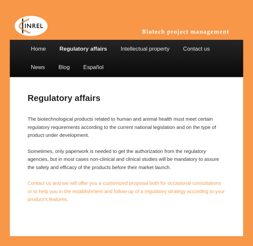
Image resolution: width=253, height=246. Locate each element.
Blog (64, 67)
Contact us (196, 49)
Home (38, 49)
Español (93, 67)
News (38, 67)
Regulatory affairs (83, 49)
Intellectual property (145, 49)
